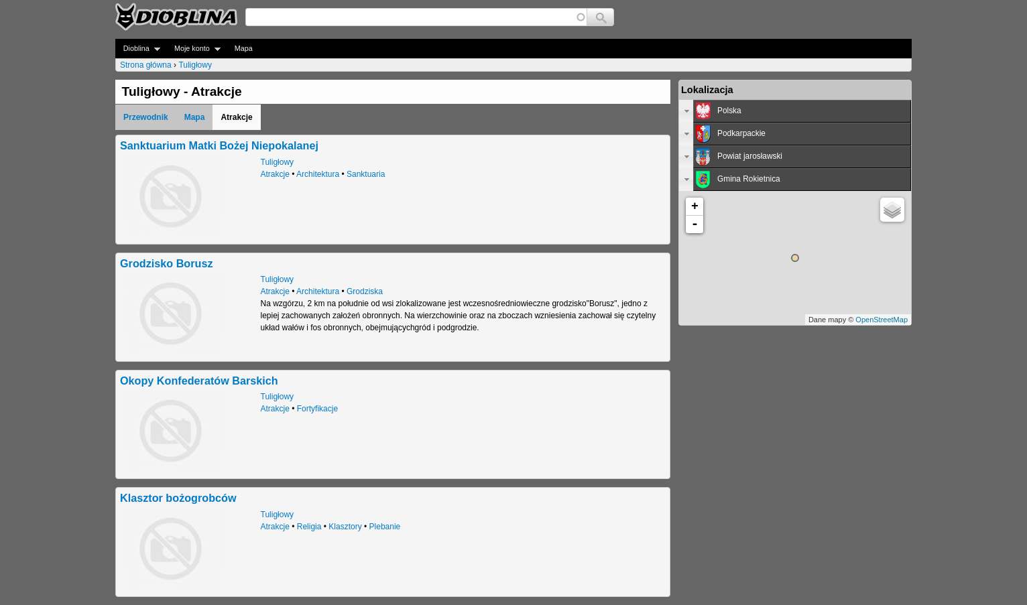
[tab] (795, 111)
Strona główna (146, 65)
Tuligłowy (195, 65)
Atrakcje (275, 174)
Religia (309, 526)
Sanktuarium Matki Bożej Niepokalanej (219, 145)
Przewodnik (145, 117)
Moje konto (193, 48)
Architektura (317, 174)
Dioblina (137, 48)
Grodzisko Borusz (166, 263)
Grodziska (365, 291)
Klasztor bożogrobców (178, 498)
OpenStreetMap (881, 320)
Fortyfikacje (317, 408)
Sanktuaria (366, 174)
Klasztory (344, 526)
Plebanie (385, 526)
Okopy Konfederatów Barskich (199, 381)
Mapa (244, 48)
